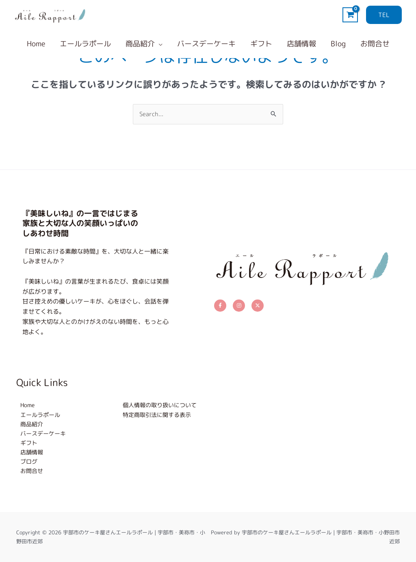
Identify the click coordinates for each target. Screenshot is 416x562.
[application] (158, 44)
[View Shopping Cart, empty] (350, 14)
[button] (384, 15)
